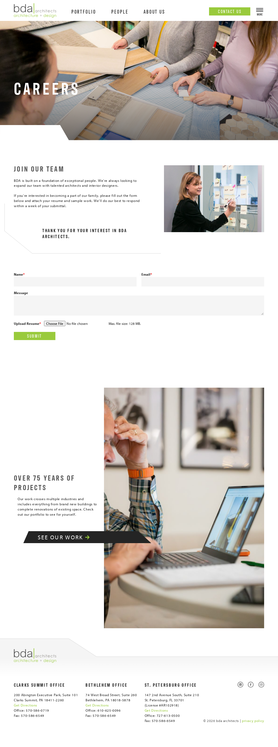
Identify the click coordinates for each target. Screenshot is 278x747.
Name (19, 274)
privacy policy (253, 720)
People (119, 11)
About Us (154, 11)
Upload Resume (27, 323)
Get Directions (25, 705)
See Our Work (70, 537)
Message (21, 293)
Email (146, 274)
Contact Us (229, 11)
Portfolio (83, 11)
